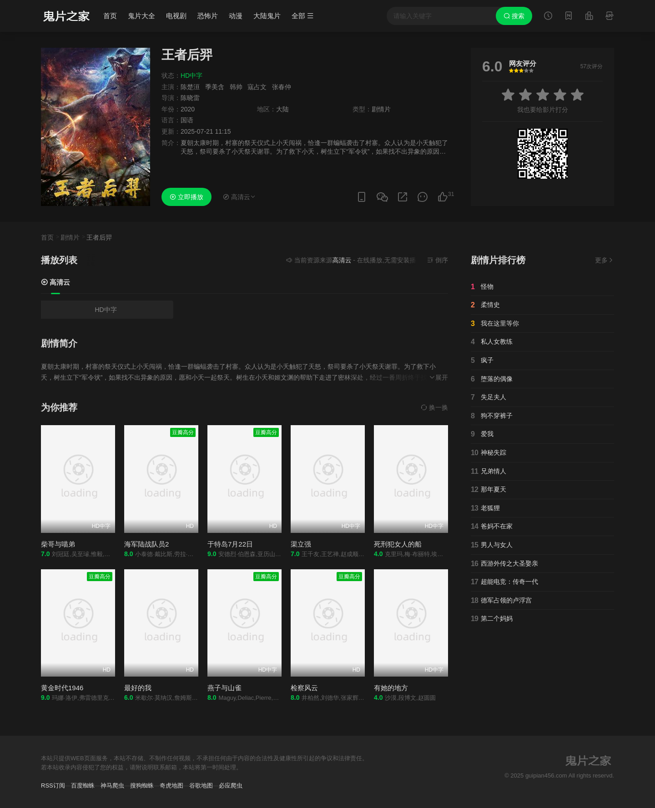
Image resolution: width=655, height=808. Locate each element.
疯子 (482, 360)
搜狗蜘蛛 (142, 785)
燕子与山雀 (224, 688)
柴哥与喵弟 (58, 544)
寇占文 (257, 86)
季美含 (214, 86)
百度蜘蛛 (83, 785)
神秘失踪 (488, 452)
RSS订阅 (53, 785)
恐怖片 (207, 16)
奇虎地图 (171, 785)
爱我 (482, 434)
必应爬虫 (230, 785)
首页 (110, 16)
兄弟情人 (488, 471)
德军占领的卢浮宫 (501, 600)
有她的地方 (391, 688)
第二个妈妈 (492, 618)
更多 (604, 260)
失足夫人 (488, 397)
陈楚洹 (190, 86)
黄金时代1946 (62, 688)
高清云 (55, 282)
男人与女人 (492, 545)
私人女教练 (492, 341)
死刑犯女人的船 (398, 544)
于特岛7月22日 (230, 544)
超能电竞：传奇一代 (504, 582)
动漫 (235, 16)
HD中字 (105, 309)
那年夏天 (488, 489)
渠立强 (301, 544)
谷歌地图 (201, 785)
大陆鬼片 (267, 16)
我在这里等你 (495, 323)
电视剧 (176, 16)
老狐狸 (485, 508)
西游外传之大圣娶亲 (504, 563)
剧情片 (70, 237)
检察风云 (304, 688)
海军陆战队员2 (146, 544)
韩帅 (236, 86)
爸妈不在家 (492, 526)
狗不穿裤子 (492, 416)
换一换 (434, 407)
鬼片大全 (141, 16)
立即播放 (186, 197)
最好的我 (137, 688)
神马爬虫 (112, 785)
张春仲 (281, 86)
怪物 (482, 286)
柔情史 (485, 305)
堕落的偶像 (492, 379)
